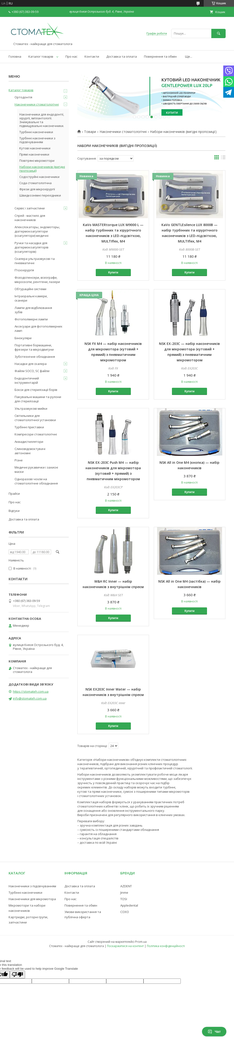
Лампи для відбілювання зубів (33, 310)
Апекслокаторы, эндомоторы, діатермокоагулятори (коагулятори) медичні (37, 231)
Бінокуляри (23, 338)
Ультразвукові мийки (31, 408)
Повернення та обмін (160, 56)
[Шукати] (218, 33)
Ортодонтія (23, 97)
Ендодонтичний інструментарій (27, 380)
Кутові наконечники (34, 148)
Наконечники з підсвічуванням (32, 886)
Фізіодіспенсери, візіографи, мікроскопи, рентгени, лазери (37, 279)
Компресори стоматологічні (36, 434)
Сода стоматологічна (35, 183)
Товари (90, 132)
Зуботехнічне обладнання (35, 356)
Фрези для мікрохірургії (37, 189)
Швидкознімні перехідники (40, 195)
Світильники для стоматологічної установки (35, 418)
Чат (214, 1031)
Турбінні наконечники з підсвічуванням (37, 140)
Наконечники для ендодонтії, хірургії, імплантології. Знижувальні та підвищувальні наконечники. (41, 120)
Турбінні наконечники (36, 132)
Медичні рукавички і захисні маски (36, 469)
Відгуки (14, 511)
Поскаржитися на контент (125, 946)
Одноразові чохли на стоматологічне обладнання (36, 481)
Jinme (124, 892)
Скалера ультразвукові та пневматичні (35, 261)
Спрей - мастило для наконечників (30, 217)
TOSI (123, 899)
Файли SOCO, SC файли (32, 371)
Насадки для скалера (31, 364)
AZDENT (126, 886)
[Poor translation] (17, 974)
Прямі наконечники (34, 154)
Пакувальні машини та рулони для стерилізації (38, 399)
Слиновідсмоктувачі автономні (30, 451)
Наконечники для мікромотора (32, 899)
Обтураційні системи (30, 289)
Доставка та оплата (121, 56)
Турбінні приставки (29, 427)
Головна (15, 56)
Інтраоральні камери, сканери (31, 298)
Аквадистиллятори (29, 441)
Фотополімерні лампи (31, 319)
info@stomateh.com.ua (30, 698)
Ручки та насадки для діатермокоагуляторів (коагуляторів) (31, 247)
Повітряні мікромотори (36, 160)
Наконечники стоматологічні (123, 132)
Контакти (92, 56)
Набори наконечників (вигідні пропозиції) (42, 169)
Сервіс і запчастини (30, 208)
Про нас (71, 56)
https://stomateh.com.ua (30, 691)
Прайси (14, 493)
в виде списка (223, 158)
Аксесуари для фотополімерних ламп (38, 328)
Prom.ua (141, 942)
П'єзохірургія (24, 270)
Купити (113, 272)
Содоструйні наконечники (39, 177)
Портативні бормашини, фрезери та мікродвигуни (34, 347)
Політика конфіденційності (166, 946)
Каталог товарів (40, 56)
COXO (124, 912)
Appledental (129, 905)
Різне (19, 460)
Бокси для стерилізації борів (36, 390)
